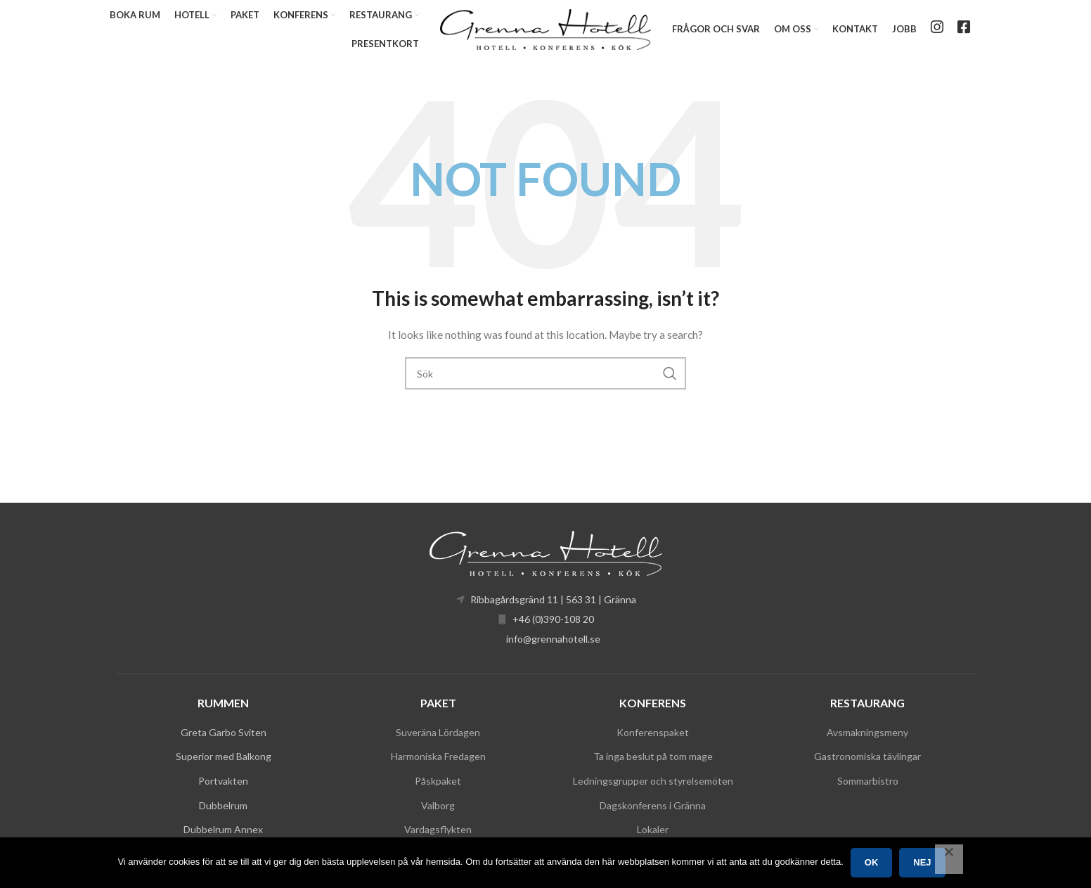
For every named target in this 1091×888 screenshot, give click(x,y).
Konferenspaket (652, 733)
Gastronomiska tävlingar (867, 757)
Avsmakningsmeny (867, 733)
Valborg (438, 806)
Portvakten (223, 781)
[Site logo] (545, 28)
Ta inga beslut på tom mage (653, 757)
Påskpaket (438, 781)
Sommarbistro (867, 781)
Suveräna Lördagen (438, 733)
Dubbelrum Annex (223, 830)
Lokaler (653, 830)
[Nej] (949, 859)
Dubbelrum (223, 806)
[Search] (545, 375)
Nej (922, 862)
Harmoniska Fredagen (438, 757)
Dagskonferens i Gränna (653, 806)
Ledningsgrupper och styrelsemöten (653, 781)
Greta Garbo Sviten (223, 733)
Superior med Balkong (223, 757)
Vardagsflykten (438, 830)
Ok (872, 862)
